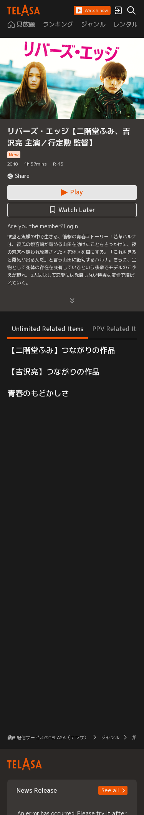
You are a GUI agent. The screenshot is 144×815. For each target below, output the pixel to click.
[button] (92, 10)
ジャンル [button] (110, 737)
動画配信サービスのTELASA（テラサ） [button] (48, 737)
